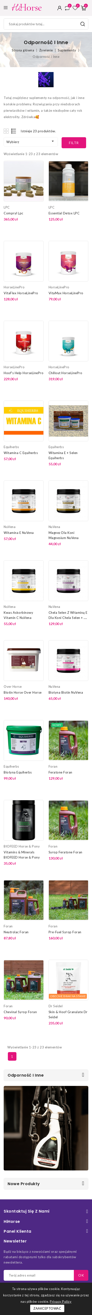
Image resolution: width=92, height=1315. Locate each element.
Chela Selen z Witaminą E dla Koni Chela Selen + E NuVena (68, 618)
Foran (53, 766)
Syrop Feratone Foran (65, 852)
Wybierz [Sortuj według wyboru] (30, 141)
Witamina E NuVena (19, 533)
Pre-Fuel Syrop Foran (65, 932)
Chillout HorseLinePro (65, 373)
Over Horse (13, 686)
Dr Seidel (56, 1006)
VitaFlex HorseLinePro (21, 293)
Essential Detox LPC (64, 213)
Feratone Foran (60, 772)
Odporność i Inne (26, 1075)
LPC (7, 207)
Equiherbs (11, 447)
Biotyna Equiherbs (18, 772)
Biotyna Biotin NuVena (66, 692)
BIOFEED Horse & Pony (22, 846)
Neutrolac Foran (16, 932)
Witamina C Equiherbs (21, 453)
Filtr (74, 143)
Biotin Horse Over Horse (23, 692)
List (14, 131)
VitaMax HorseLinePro (66, 293)
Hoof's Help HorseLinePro (23, 373)
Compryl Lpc (13, 213)
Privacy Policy (60, 1301)
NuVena (9, 527)
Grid (7, 131)
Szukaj (82, 24)
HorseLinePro (14, 287)
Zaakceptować (47, 1308)
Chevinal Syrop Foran (20, 1012)
